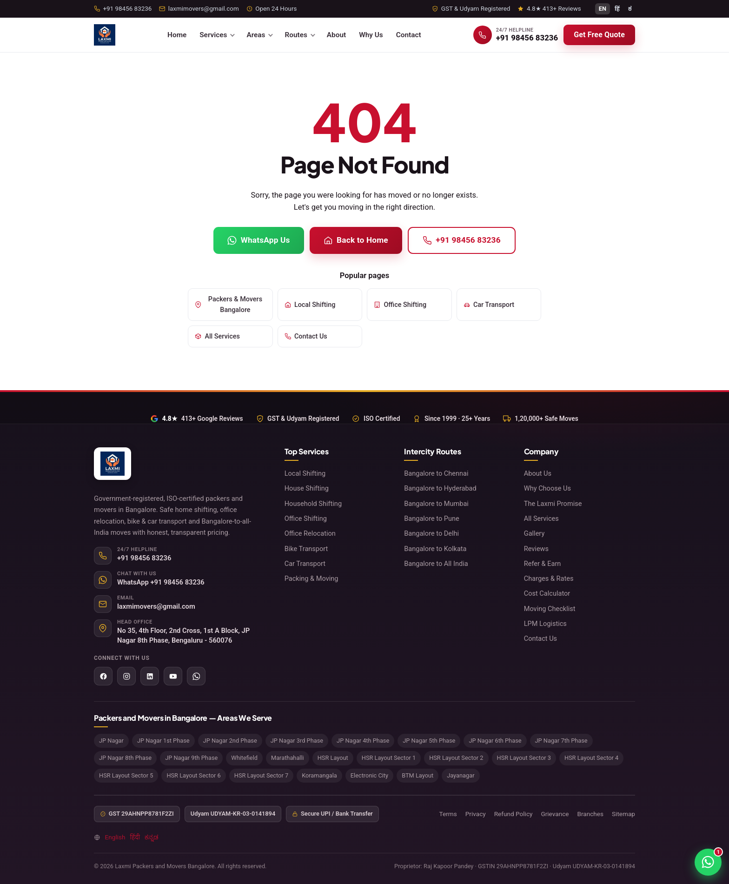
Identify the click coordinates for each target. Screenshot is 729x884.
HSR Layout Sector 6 (193, 775)
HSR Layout (333, 757)
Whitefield (244, 757)
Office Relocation (310, 533)
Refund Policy (513, 814)
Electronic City (369, 775)
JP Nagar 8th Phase (125, 757)
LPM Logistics (545, 623)
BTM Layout (417, 775)
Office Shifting (400, 305)
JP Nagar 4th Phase (363, 740)
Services (213, 35)
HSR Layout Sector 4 (591, 757)
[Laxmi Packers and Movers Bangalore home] (104, 35)
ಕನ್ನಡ (151, 837)
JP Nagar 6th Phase (495, 740)
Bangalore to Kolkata (435, 549)
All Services (217, 336)
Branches (590, 814)
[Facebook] (103, 676)
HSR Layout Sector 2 (456, 757)
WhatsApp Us (258, 240)
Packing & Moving (311, 578)
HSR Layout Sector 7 (261, 775)
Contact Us (306, 336)
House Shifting (307, 488)
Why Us (371, 35)
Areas (255, 35)
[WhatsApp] (196, 676)
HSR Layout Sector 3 (524, 757)
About (336, 35)
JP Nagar (111, 740)
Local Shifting (310, 305)
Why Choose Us (547, 488)
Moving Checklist (550, 609)
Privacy (475, 814)
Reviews (536, 549)
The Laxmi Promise (553, 503)
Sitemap (623, 814)
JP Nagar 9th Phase (191, 757)
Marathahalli (287, 757)
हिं (617, 8)
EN (602, 8)
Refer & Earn (542, 563)
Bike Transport (306, 549)
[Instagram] (126, 676)
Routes (296, 35)
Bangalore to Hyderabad (440, 488)
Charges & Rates (549, 578)
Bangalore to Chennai (436, 473)
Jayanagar (460, 775)
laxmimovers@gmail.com (156, 606)
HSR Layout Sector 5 (126, 775)
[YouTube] (173, 676)
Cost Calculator (547, 593)
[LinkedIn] (149, 676)
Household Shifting (313, 503)
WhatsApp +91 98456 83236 (161, 582)
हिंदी (135, 837)
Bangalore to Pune (431, 518)
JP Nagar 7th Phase (561, 740)
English (115, 837)
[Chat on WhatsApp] (708, 862)
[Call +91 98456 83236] (515, 35)
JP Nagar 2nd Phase (230, 740)
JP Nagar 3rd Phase (297, 740)
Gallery (534, 533)
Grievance (555, 814)
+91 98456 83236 (462, 240)
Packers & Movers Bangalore (228, 304)
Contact (408, 35)
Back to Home (356, 240)
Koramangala (319, 775)
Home (176, 35)
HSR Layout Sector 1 (389, 757)
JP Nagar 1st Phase (163, 740)
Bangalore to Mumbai (436, 503)
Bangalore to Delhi (431, 533)
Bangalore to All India (436, 563)
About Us (537, 473)
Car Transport (489, 305)
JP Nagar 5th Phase (429, 740)
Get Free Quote (599, 34)
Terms (448, 814)
